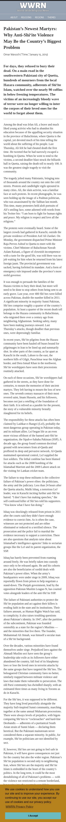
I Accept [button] (33, 815)
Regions (39, 17)
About (14, 17)
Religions (26, 17)
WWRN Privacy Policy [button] (19, 806)
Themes (52, 17)
